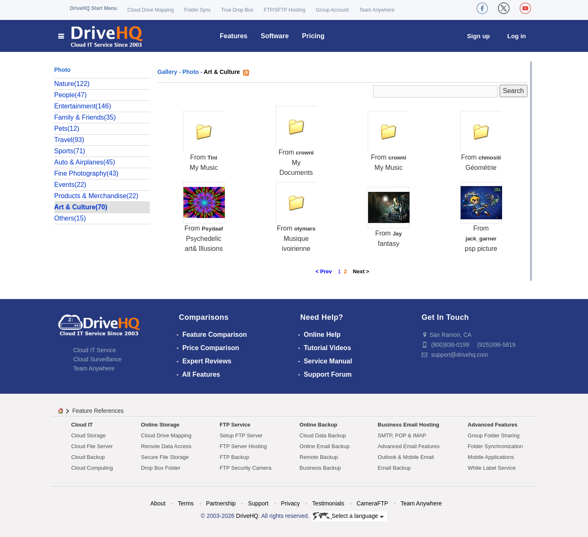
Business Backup (320, 468)
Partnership (221, 503)
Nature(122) (72, 83)
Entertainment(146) (82, 106)
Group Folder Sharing (494, 435)
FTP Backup (234, 457)
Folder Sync (197, 10)
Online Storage (160, 425)
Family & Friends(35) (85, 117)
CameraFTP (372, 503)
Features (234, 35)
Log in (516, 35)
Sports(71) (69, 150)
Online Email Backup (325, 446)
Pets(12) (66, 128)
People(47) (70, 94)
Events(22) (70, 184)
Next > (361, 271)
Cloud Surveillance (97, 359)
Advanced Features (492, 425)
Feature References (98, 410)
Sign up (478, 35)
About (158, 503)
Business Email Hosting (408, 425)
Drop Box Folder (161, 468)
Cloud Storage (88, 435)
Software (275, 35)
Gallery (167, 72)
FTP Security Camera (245, 468)
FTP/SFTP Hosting (284, 10)
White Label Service (492, 468)
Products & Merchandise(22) (96, 195)
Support (258, 503)
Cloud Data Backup (323, 435)
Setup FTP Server (241, 435)
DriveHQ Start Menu (93, 8)
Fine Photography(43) (86, 173)
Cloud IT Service (94, 350)
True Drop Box (237, 10)
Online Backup (318, 425)
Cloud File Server (92, 446)
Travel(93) (69, 139)
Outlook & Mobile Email (406, 457)
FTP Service (235, 425)
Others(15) (70, 218)
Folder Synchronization (495, 446)
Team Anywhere (376, 10)
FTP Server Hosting (243, 446)
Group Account (332, 10)
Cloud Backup (88, 457)
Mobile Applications (491, 457)
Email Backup (394, 468)
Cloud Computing (92, 468)
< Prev (323, 271)
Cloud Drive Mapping (150, 10)
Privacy (290, 503)
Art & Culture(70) (80, 207)
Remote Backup (319, 457)
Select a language (348, 516)
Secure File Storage (165, 457)
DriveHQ (247, 515)
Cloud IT (82, 425)
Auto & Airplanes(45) (84, 162)
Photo (190, 72)
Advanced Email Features (408, 446)
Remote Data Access (166, 446)
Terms (186, 503)
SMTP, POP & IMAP (402, 435)
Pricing (313, 35)
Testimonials (328, 503)
